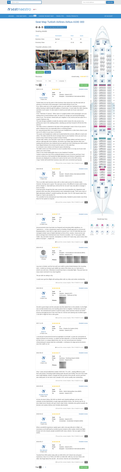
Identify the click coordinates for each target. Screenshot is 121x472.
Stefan (43, 298)
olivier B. (43, 333)
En (34, 10)
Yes (86, 164)
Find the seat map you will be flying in (55, 28)
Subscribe (110, 2)
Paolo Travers (44, 178)
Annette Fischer (43, 396)
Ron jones (43, 423)
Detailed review (83, 90)
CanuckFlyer (43, 257)
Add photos (40, 73)
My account (109, 17)
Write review (83, 86)
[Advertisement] (82, 10)
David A (43, 224)
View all (48, 73)
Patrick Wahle (43, 99)
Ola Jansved (43, 451)
